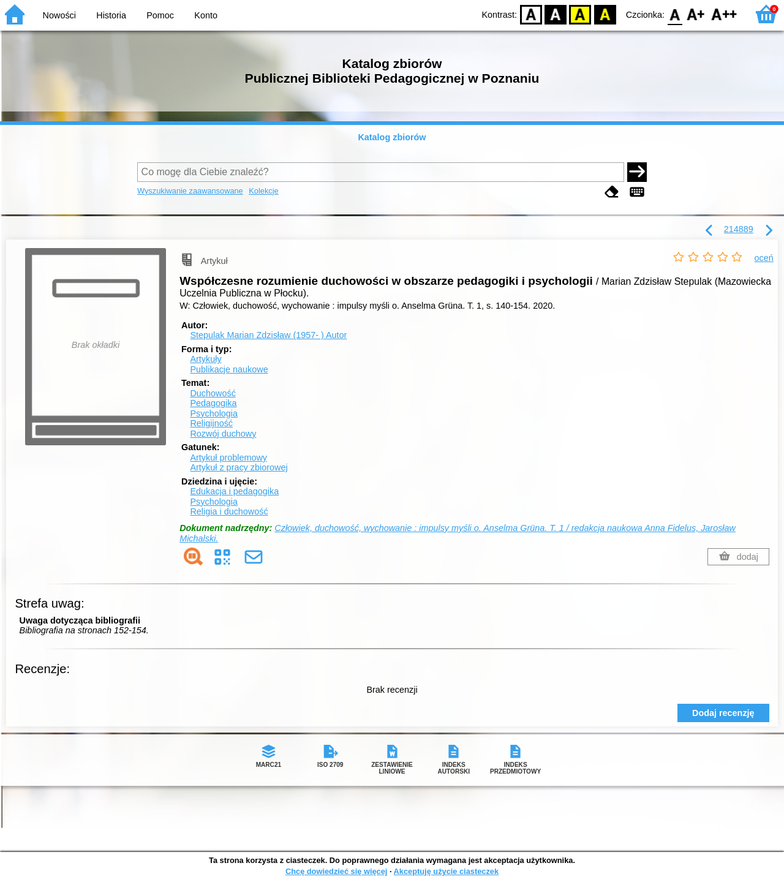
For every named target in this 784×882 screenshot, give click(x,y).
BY (604, 14)
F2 (724, 14)
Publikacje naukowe (229, 369)
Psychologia (214, 413)
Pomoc (160, 15)
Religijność (211, 423)
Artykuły (205, 359)
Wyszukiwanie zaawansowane (190, 190)
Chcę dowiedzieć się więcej (336, 871)
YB (580, 14)
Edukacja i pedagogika (234, 491)
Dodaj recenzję (723, 713)
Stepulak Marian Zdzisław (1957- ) (268, 335)
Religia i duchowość (229, 511)
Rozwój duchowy (223, 434)
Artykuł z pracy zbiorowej (238, 467)
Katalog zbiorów (392, 137)
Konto (205, 15)
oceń (764, 258)
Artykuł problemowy (228, 457)
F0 (674, 14)
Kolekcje (263, 190)
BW (556, 14)
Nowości (59, 15)
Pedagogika (213, 403)
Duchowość (212, 393)
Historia (111, 15)
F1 (696, 14)
